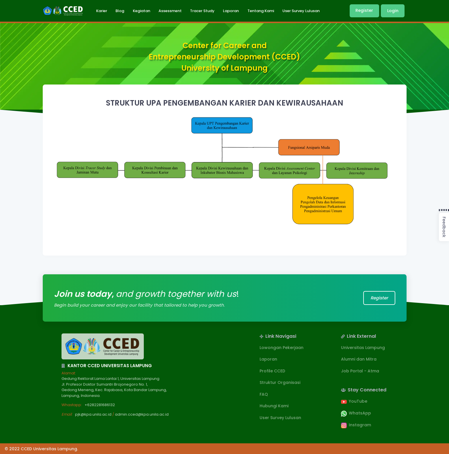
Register (364, 10)
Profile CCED (272, 371)
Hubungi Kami (274, 406)
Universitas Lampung (363, 347)
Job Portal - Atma (360, 371)
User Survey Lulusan (280, 418)
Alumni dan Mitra (359, 359)
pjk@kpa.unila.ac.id (93, 414)
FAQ (264, 394)
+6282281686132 (100, 405)
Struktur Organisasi (280, 382)
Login (392, 11)
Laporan (268, 359)
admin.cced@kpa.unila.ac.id (142, 414)
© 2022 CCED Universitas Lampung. (41, 449)
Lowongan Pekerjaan (281, 347)
